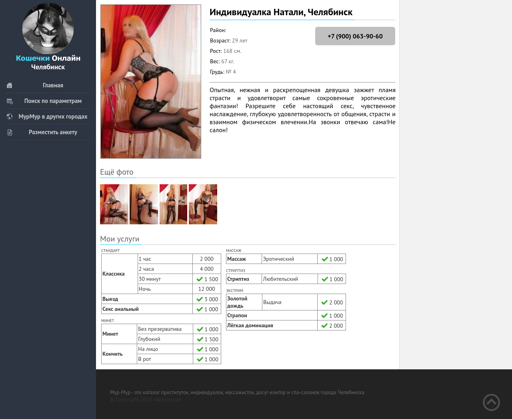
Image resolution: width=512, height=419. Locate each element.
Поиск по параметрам (44, 101)
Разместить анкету (41, 132)
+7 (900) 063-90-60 (355, 36)
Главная (34, 85)
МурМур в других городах (47, 116)
